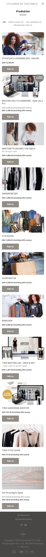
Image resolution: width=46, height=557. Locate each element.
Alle (4, 22)
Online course (15, 22)
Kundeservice (23, 515)
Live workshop (33, 22)
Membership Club (23, 25)
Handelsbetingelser (23, 519)
